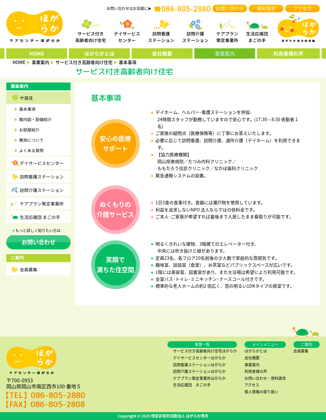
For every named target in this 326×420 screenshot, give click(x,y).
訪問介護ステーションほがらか (199, 371)
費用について (31, 140)
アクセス (302, 8)
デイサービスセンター (42, 163)
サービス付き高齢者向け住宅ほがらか (205, 351)
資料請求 (266, 8)
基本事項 (27, 109)
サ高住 (26, 98)
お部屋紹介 (29, 130)
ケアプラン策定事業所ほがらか (199, 378)
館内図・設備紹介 (35, 119)
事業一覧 (202, 344)
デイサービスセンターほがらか (199, 358)
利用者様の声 (288, 53)
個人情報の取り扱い (261, 392)
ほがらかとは (99, 53)
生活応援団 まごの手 (40, 217)
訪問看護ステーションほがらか (199, 365)
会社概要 (162, 53)
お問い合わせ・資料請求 (265, 378)
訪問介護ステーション (42, 190)
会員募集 (28, 269)
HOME (36, 53)
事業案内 (225, 53)
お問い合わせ (230, 8)
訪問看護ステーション (42, 176)
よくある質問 (31, 150)
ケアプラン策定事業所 (42, 203)
